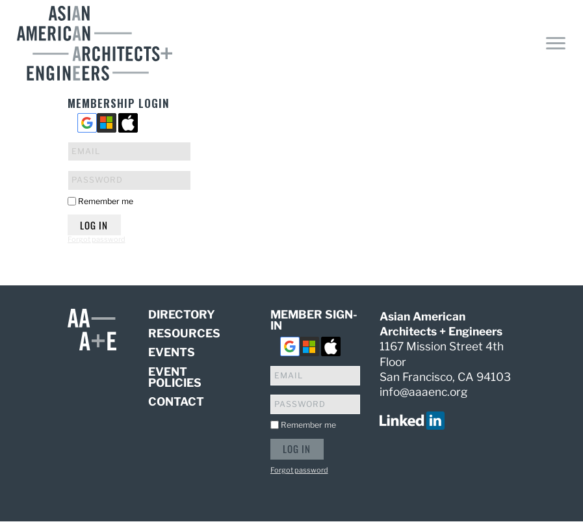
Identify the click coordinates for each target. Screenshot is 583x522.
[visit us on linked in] (412, 420)
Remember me (105, 201)
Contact (176, 401)
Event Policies (174, 377)
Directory (181, 315)
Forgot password (96, 239)
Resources (184, 333)
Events (171, 352)
